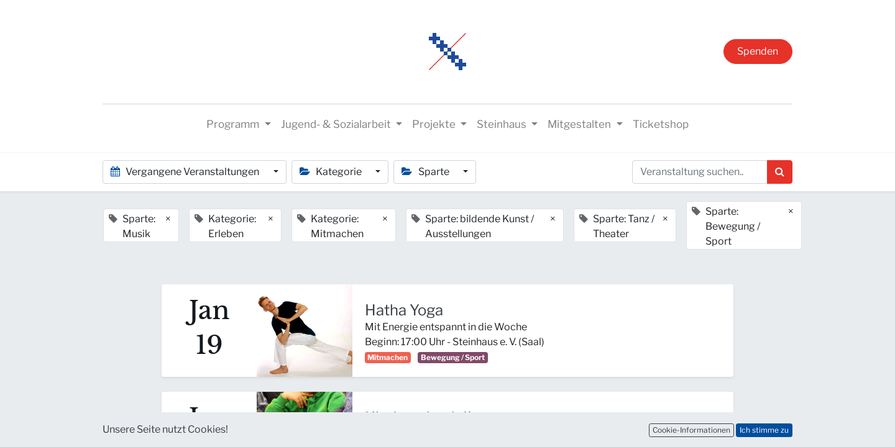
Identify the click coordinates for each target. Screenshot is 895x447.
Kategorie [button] (332, 172)
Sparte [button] (426, 172)
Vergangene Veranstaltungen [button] (186, 172)
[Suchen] (779, 172)
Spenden (757, 51)
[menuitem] (661, 125)
